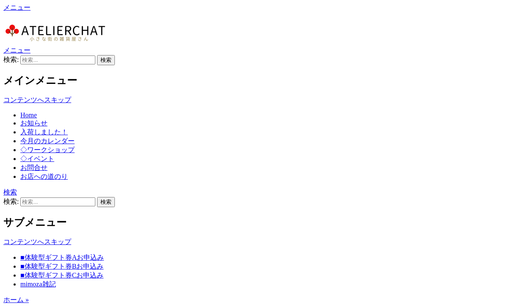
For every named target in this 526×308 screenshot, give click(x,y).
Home (28, 115)
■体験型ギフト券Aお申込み (62, 257)
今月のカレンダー (47, 140)
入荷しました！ (44, 132)
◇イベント (37, 158)
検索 (10, 192)
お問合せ (33, 167)
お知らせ (33, 123)
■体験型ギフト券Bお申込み (61, 266)
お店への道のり (44, 176)
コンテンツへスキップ (37, 99)
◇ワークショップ (47, 149)
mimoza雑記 (38, 284)
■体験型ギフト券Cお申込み (61, 275)
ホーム (16, 299)
